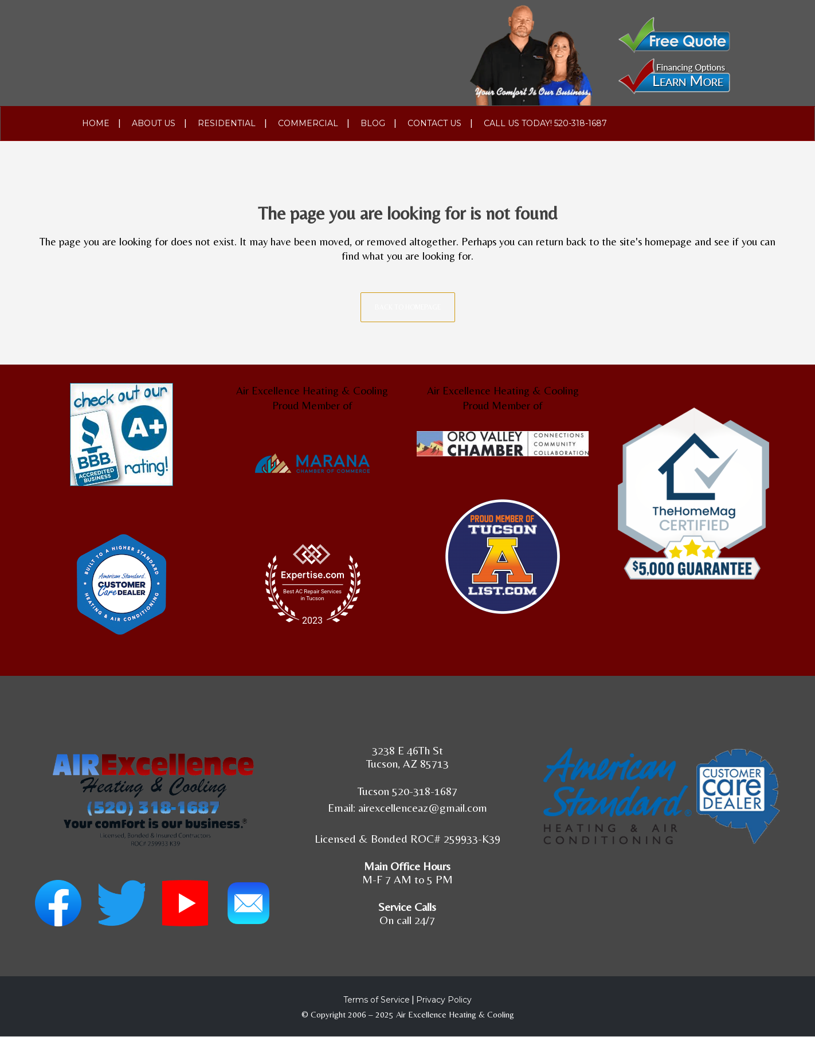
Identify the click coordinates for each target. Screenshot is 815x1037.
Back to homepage (408, 307)
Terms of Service (376, 1000)
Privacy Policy (444, 1000)
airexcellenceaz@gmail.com (422, 807)
